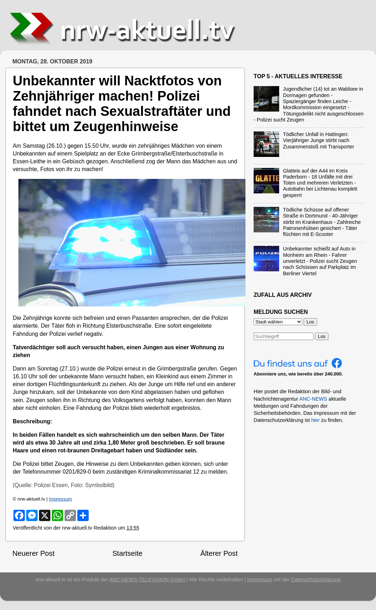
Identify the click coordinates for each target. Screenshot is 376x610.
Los (322, 336)
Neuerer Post (33, 553)
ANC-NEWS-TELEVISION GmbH (147, 579)
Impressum (60, 499)
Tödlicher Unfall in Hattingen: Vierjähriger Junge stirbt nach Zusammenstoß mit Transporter (318, 140)
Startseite (127, 553)
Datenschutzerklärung (316, 579)
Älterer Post (219, 553)
